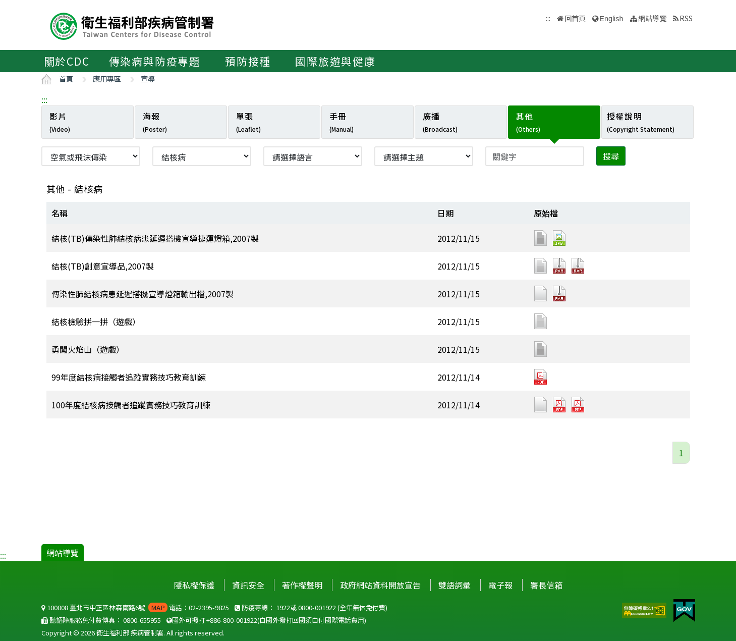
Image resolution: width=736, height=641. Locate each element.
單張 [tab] (248, 121)
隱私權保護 (194, 585)
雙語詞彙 (454, 585)
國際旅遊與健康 (335, 61)
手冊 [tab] (341, 121)
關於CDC (67, 61)
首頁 (66, 78)
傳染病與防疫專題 (155, 61)
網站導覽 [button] (652, 18)
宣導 (148, 78)
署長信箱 (546, 585)
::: (44, 99)
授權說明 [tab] (640, 121)
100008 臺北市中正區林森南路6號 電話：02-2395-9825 (135, 607)
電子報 (500, 585)
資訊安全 (248, 585)
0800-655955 (142, 620)
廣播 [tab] (440, 121)
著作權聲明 (302, 585)
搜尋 (611, 156)
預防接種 (248, 61)
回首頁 (575, 18)
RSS (686, 18)
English (611, 19)
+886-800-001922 (231, 620)
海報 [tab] (155, 121)
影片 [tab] (59, 121)
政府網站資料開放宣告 (380, 585)
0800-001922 (317, 607)
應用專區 (107, 78)
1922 (283, 607)
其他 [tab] (528, 121)
